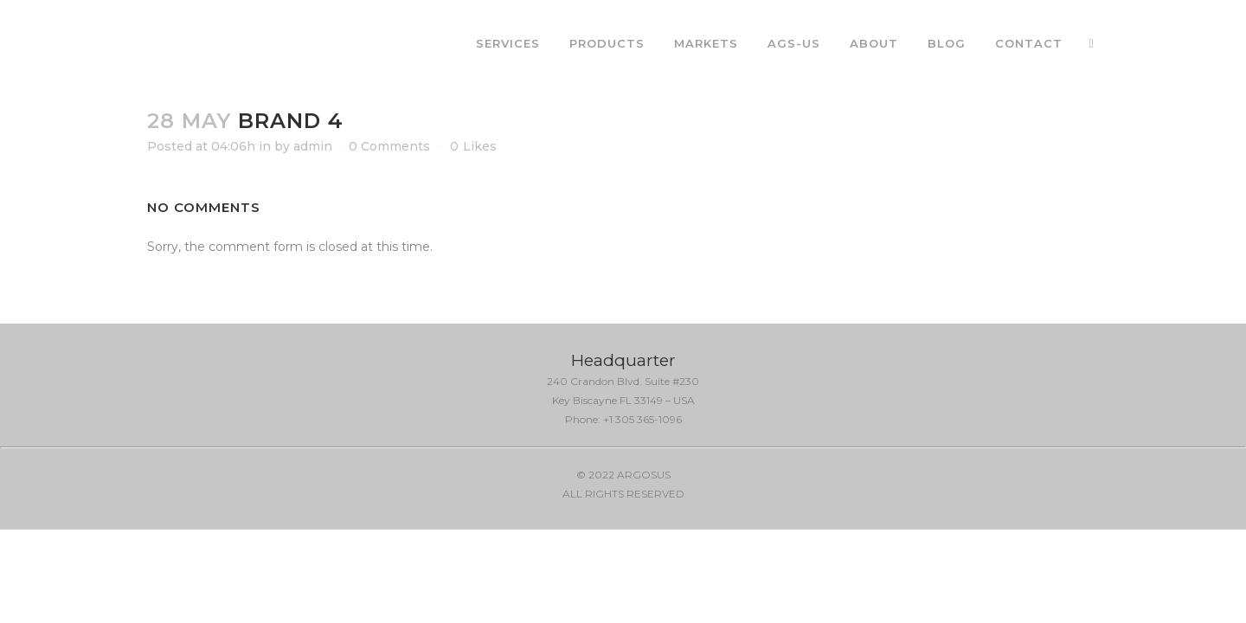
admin (312, 146)
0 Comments (389, 146)
